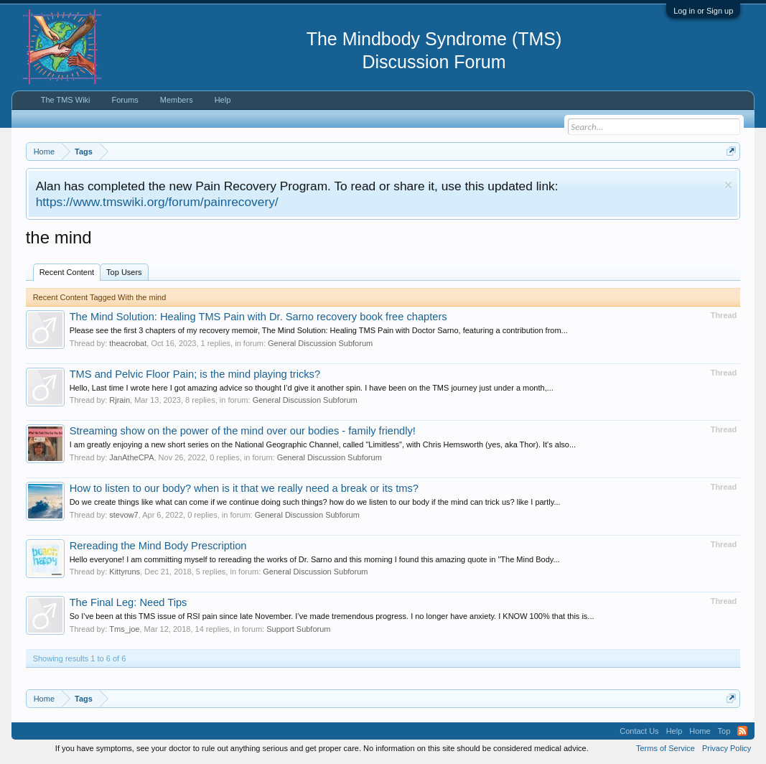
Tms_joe (124, 629)
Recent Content (66, 272)
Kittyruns (124, 571)
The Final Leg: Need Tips (128, 602)
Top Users (124, 272)
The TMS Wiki (65, 100)
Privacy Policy (726, 748)
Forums (125, 100)
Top (724, 731)
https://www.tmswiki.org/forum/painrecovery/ (157, 202)
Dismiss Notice (728, 185)
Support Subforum (298, 629)
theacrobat (127, 343)
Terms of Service (665, 748)
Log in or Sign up (703, 10)
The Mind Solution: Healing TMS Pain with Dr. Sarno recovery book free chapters (258, 316)
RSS (742, 731)
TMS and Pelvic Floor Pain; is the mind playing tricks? (195, 374)
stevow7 (123, 515)
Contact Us (639, 731)
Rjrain (119, 400)
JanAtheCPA (131, 457)
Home (699, 731)
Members (176, 100)
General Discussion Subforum (320, 343)
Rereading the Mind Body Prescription (158, 545)
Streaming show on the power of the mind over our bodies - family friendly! (243, 431)
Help (223, 100)
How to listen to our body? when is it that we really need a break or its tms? (244, 488)
